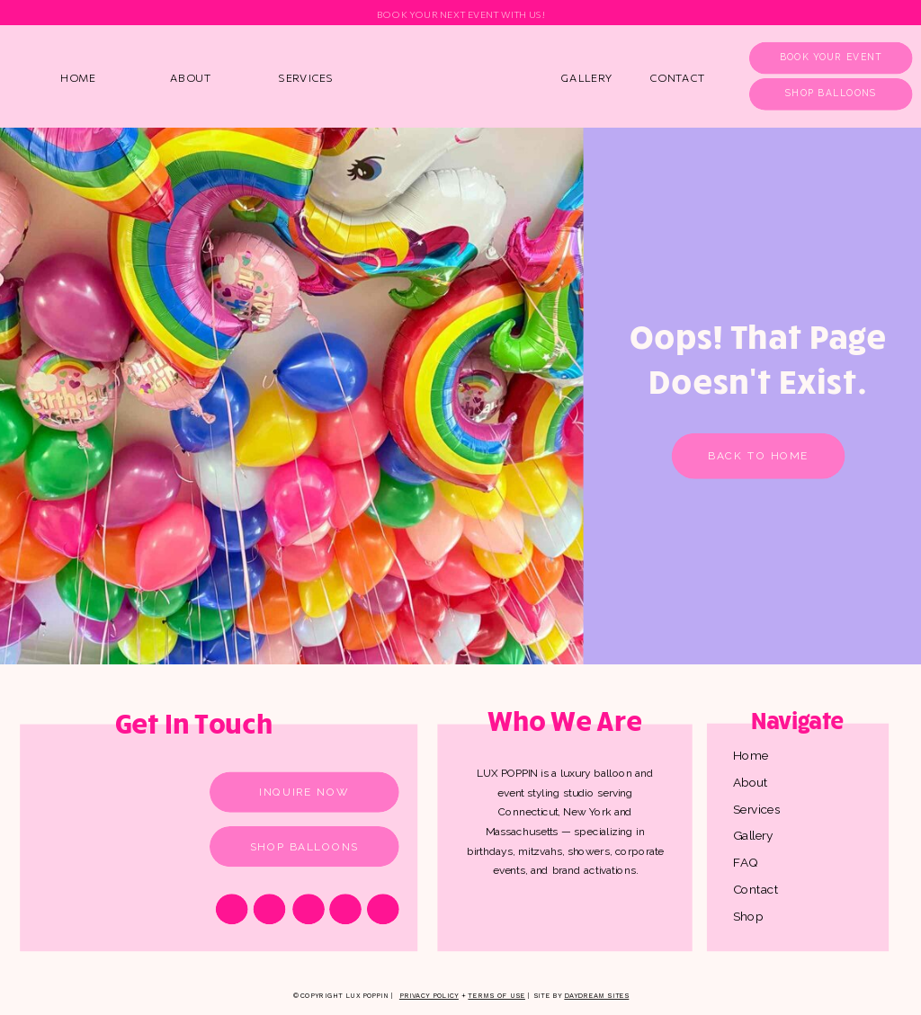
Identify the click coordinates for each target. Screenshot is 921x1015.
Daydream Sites (596, 996)
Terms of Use (496, 996)
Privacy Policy (429, 996)
